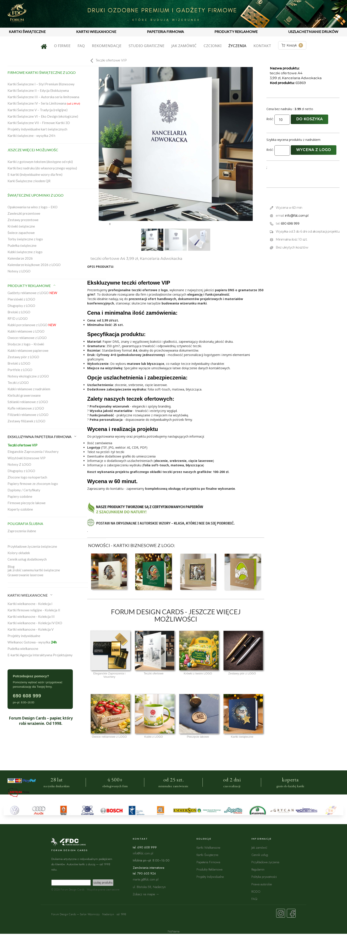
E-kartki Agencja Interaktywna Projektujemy (40, 655)
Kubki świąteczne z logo (25, 252)
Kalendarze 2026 (20, 258)
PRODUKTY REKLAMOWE (236, 31)
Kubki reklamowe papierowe (28, 350)
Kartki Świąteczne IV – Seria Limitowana (44, 103)
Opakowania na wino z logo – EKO (33, 207)
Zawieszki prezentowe (24, 213)
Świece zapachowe (21, 233)
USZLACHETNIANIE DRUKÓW (313, 31)
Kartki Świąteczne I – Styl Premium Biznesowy (41, 84)
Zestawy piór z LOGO (23, 357)
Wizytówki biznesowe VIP (27, 458)
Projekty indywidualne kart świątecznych (37, 129)
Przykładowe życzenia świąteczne (32, 546)
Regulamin (257, 869)
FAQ (81, 45)
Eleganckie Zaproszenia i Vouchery (33, 452)
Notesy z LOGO (19, 271)
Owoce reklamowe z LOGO (27, 338)
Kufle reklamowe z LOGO (26, 408)
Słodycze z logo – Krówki (26, 344)
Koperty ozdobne (20, 509)
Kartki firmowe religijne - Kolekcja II (34, 610)
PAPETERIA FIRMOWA (165, 31)
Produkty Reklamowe (209, 869)
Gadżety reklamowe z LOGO (32, 293)
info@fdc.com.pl (296, 216)
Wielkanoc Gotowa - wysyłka (32, 642)
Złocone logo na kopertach (27, 477)
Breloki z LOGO (19, 312)
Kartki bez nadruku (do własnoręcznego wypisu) (42, 168)
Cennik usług (259, 854)
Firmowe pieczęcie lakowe (27, 503)
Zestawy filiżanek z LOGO (26, 421)
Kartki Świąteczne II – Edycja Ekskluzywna (38, 90)
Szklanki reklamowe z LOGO (28, 402)
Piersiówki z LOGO (21, 299)
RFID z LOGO (18, 318)
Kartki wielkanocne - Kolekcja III (31, 616)
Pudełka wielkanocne (23, 649)
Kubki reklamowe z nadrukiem (29, 389)
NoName (173, 931)
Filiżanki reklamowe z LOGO (28, 415)
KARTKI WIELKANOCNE (96, 31)
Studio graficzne (146, 45)
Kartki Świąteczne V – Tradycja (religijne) (37, 110)
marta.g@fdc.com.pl (145, 879)
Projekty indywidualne (24, 636)
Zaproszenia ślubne (22, 531)
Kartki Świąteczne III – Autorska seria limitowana (43, 97)
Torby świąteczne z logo (25, 239)
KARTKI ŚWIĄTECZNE (27, 31)
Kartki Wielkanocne (208, 847)
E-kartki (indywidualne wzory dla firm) (35, 174)
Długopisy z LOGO (21, 306)
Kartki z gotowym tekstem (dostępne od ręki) (40, 162)
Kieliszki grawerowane (24, 395)
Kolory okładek (19, 553)
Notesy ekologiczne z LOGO (28, 376)
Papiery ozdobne (20, 496)
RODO (255, 891)
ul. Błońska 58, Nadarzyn (149, 886)
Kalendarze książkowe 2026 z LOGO (34, 265)
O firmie (62, 45)
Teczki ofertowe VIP (22, 445)
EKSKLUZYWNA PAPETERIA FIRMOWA (42, 437)
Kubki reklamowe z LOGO (26, 331)
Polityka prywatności (264, 876)
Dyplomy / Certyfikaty (24, 490)
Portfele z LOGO (20, 370)
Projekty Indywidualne (210, 876)
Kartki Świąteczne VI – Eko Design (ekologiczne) (43, 116)
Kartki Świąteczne (207, 854)
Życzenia (237, 45)
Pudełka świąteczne (22, 245)
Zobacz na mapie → (146, 894)
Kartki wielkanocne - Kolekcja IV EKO (35, 623)
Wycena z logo (313, 150)
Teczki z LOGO (18, 383)
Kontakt (262, 45)
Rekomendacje (106, 45)
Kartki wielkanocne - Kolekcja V (31, 629)
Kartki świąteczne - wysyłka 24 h (31, 136)
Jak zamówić (184, 45)
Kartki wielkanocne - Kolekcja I (30, 604)
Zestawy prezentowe (23, 220)
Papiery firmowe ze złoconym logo (33, 484)
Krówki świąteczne (21, 226)
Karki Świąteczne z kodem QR (29, 181)
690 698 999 (290, 224)
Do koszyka (309, 119)
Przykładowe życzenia (265, 862)
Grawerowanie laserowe (25, 575)
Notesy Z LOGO (19, 464)
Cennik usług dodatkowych (27, 559)
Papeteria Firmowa (208, 862)
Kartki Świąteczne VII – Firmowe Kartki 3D (39, 123)
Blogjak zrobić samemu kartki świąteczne (34, 568)
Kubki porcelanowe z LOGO (32, 325)
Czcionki (213, 45)
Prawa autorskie (261, 884)
